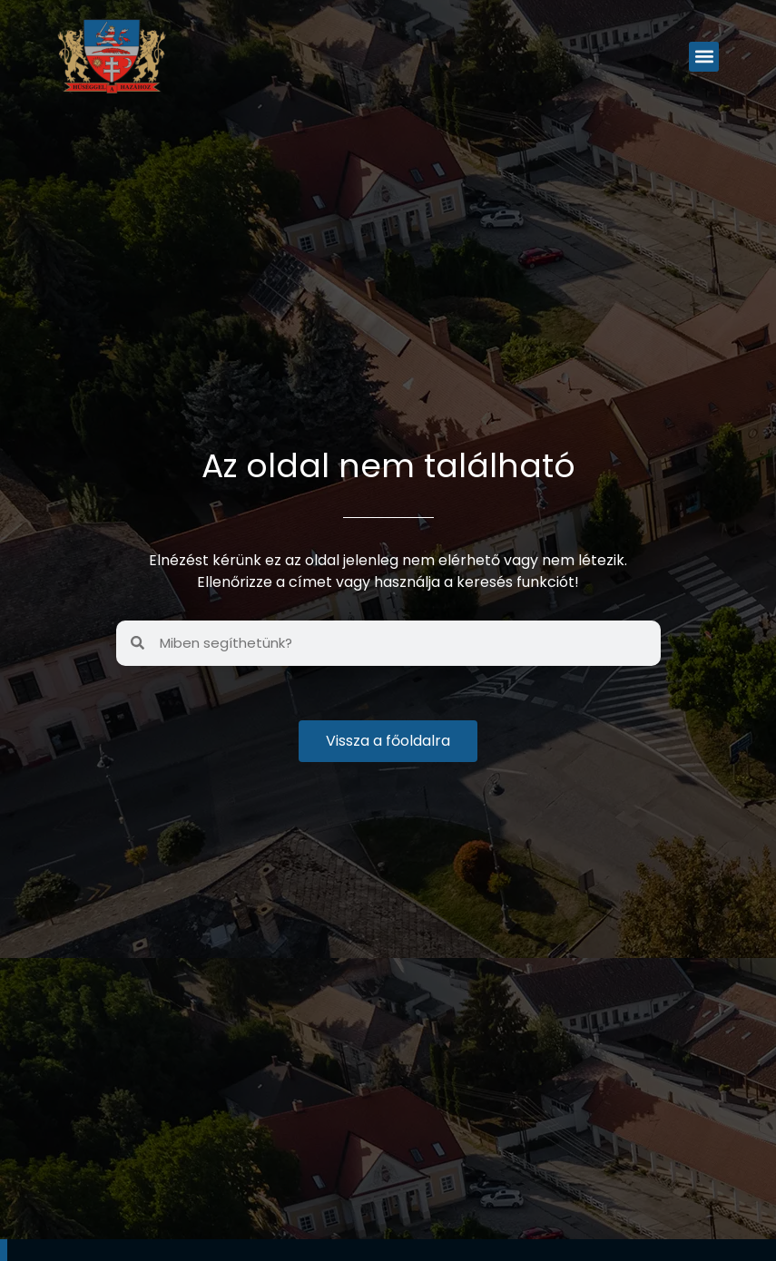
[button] (704, 57)
